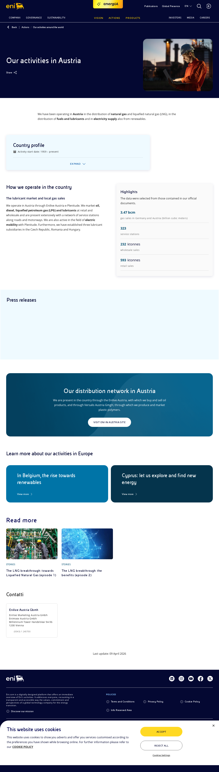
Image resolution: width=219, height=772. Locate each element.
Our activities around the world (48, 27)
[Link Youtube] (191, 678)
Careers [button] (205, 17)
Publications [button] (151, 6)
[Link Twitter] (210, 678)
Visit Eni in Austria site (109, 422)
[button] (15, 6)
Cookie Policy (192, 701)
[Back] (8, 27)
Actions (25, 27)
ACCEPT (161, 731)
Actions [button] (114, 18)
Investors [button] (175, 17)
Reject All (161, 745)
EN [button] (186, 6)
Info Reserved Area (121, 710)
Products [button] (133, 18)
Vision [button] (98, 18)
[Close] (213, 725)
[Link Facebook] (200, 678)
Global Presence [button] (171, 6)
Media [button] (190, 17)
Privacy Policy (155, 701)
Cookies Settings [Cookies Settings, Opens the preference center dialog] (161, 755)
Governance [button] (34, 17)
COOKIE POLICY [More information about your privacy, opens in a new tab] (22, 747)
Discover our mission (22, 711)
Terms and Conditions (123, 701)
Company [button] (15, 17)
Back (14, 27)
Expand (75, 163)
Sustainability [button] (56, 17)
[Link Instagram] (181, 678)
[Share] (11, 72)
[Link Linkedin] (172, 678)
